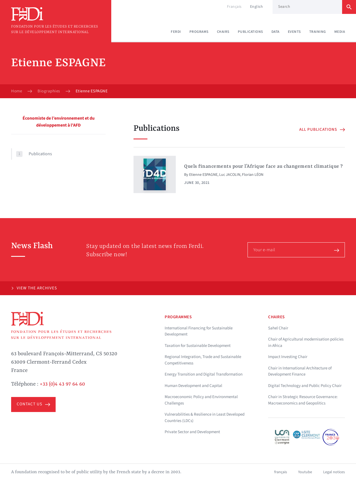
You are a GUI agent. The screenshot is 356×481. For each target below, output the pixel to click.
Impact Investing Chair (287, 357)
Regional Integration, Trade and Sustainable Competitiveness (203, 360)
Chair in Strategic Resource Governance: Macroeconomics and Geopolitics (303, 400)
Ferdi (176, 31)
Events (294, 31)
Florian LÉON (252, 174)
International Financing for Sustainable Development (199, 331)
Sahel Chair (278, 328)
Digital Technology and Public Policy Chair (305, 386)
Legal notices (334, 472)
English (256, 6)
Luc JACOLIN (229, 174)
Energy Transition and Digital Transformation (204, 374)
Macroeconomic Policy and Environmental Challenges (201, 400)
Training (317, 31)
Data (275, 31)
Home (16, 91)
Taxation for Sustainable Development (198, 346)
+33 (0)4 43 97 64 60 (62, 384)
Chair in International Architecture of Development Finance (300, 371)
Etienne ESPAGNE (203, 174)
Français (234, 6)
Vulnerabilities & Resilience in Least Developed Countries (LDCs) (204, 417)
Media (339, 31)
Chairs (223, 31)
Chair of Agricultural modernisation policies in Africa (305, 342)
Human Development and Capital (193, 386)
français (280, 472)
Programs (199, 31)
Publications (250, 31)
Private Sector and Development (192, 432)
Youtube (305, 472)
